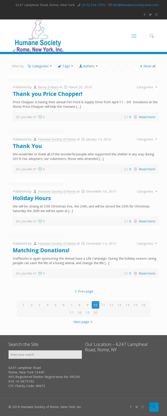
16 (143, 305)
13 (119, 305)
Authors (88, 66)
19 (87, 312)
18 (79, 312)
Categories (40, 66)
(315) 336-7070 (94, 5)
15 (135, 305)
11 (103, 305)
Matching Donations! (41, 250)
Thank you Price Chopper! (47, 93)
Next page (83, 322)
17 (71, 312)
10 (95, 305)
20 (95, 312)
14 (127, 305)
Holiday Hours (32, 198)
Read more (147, 117)
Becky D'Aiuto (48, 87)
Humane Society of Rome (57, 139)
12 (111, 305)
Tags (65, 66)
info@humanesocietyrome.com (136, 5)
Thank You (27, 145)
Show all (147, 66)
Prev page (83, 291)
